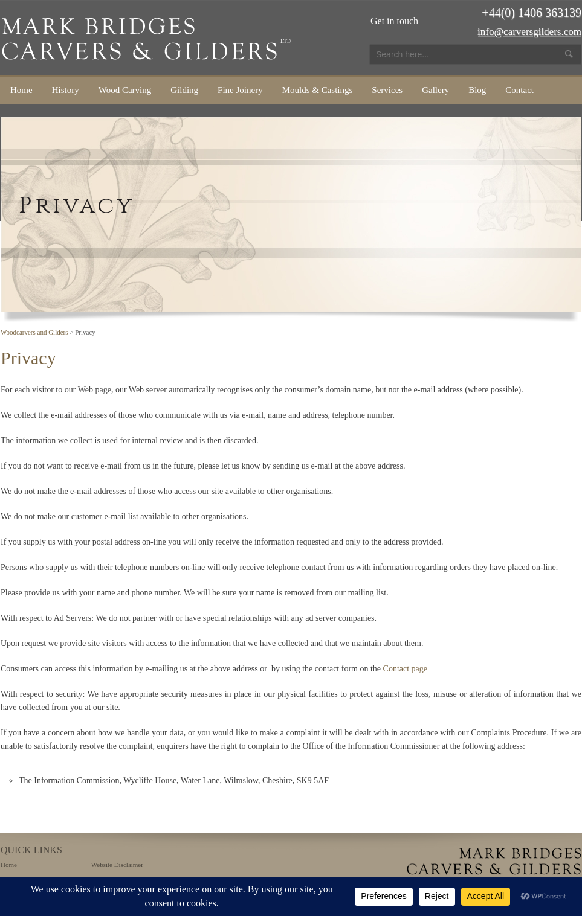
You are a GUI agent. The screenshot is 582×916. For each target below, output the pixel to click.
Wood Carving (125, 90)
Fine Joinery (240, 90)
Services (387, 90)
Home (21, 90)
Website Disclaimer (117, 864)
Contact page (405, 668)
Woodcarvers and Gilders (34, 332)
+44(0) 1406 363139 (531, 12)
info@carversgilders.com (529, 31)
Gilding (184, 90)
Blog (477, 90)
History (65, 90)
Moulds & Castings (317, 90)
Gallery (435, 90)
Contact (519, 90)
